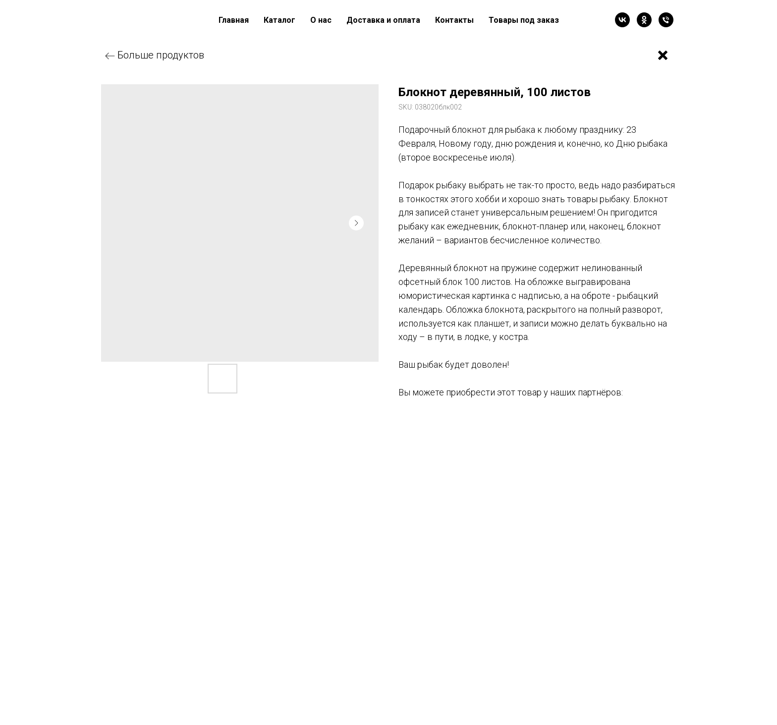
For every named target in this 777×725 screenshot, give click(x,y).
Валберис (435, 424)
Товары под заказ (524, 20)
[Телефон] (666, 19)
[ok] (644, 19)
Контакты (454, 20)
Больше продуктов (160, 55)
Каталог (279, 20)
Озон (515, 424)
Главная (234, 20)
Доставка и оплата (383, 20)
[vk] (622, 19)
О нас (321, 20)
